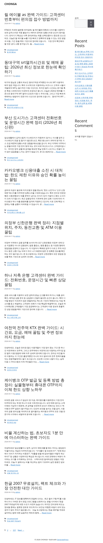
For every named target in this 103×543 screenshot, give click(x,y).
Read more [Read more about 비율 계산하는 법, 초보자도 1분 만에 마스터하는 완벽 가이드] (15, 465)
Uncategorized (12, 50)
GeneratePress (62, 539)
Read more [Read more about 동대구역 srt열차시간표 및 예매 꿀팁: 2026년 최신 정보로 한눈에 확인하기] (9, 99)
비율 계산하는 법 (13, 473)
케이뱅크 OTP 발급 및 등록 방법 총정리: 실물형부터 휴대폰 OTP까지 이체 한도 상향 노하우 (34, 384)
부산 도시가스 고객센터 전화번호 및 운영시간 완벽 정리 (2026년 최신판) (33, 122)
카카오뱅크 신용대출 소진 (16, 212)
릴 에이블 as (11, 52)
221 (15, 530)
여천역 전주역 (12, 370)
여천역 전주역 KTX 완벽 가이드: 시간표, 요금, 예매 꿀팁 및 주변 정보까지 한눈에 (34, 332)
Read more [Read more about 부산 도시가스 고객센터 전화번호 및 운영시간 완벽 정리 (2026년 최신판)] (61, 151)
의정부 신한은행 (12, 265)
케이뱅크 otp (11, 422)
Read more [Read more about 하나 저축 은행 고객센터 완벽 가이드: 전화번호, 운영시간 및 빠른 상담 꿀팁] (52, 309)
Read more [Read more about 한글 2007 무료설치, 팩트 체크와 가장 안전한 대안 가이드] (47, 513)
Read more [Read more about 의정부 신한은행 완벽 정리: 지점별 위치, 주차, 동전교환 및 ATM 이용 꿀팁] (40, 256)
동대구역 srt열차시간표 (15, 107)
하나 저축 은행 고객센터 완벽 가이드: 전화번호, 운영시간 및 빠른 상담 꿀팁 (35, 279)
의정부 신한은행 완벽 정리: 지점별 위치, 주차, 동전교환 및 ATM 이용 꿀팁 (34, 227)
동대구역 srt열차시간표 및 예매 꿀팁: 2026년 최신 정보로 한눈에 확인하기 (35, 67)
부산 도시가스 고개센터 (15, 160)
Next (21, 530)
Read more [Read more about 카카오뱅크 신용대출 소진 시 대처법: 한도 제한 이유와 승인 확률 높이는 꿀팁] (49, 204)
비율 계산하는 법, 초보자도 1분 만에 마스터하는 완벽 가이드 (33, 435)
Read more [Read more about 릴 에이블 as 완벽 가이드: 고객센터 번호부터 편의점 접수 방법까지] (39, 44)
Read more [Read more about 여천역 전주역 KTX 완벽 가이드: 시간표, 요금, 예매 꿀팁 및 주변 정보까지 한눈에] (44, 362)
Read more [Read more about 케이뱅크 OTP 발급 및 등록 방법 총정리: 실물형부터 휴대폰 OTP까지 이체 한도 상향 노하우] (49, 414)
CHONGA (10, 4)
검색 (77, 18)
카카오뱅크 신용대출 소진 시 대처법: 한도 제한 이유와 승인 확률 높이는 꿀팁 (35, 175)
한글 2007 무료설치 (14, 521)
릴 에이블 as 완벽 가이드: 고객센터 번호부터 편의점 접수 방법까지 (34, 17)
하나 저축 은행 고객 (14, 317)
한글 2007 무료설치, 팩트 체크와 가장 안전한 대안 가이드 (35, 486)
